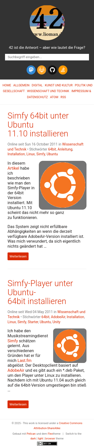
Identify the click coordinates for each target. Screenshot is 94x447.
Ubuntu (52, 154)
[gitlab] (41, 69)
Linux (30, 154)
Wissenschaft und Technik (48, 91)
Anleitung (65, 149)
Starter (33, 322)
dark (33, 438)
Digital (37, 85)
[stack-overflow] (62, 69)
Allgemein (21, 85)
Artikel (13, 168)
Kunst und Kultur (59, 85)
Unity (56, 322)
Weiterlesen (18, 256)
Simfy (40, 154)
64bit (52, 149)
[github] (52, 69)
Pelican (31, 433)
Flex (50, 433)
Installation (16, 154)
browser (50, 438)
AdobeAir (58, 317)
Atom (54, 97)
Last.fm (25, 360)
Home (7, 85)
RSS (63, 97)
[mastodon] (31, 69)
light (40, 438)
